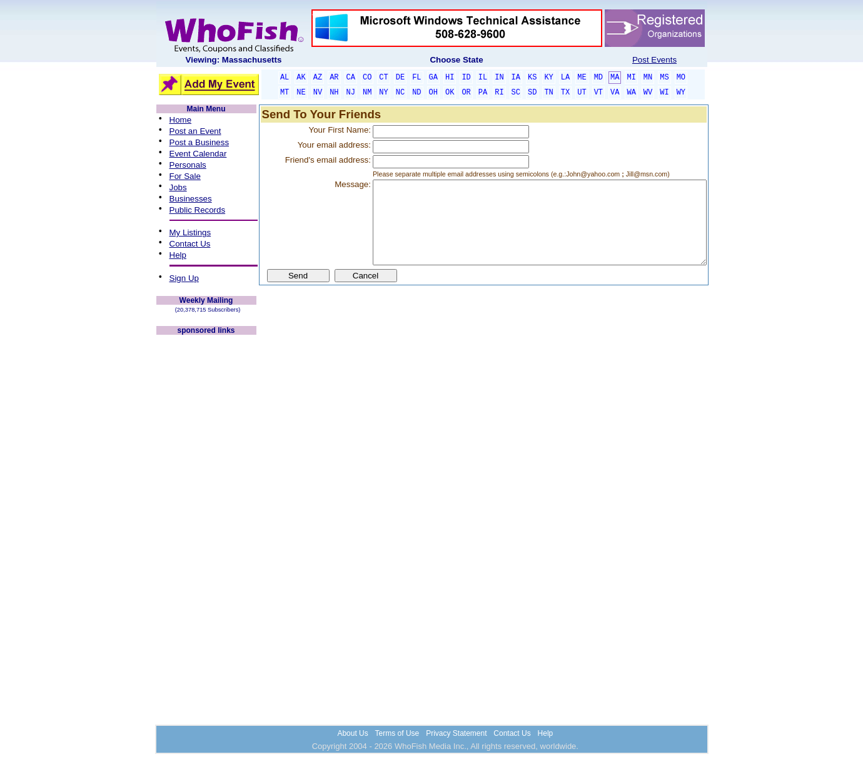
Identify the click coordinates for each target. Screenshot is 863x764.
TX (565, 92)
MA (614, 77)
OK (449, 92)
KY (548, 77)
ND (416, 92)
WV (647, 92)
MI (631, 77)
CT (383, 77)
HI (449, 77)
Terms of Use (397, 733)
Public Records (197, 210)
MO (681, 77)
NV (317, 92)
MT (284, 92)
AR (334, 77)
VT (598, 92)
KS (532, 77)
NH (334, 92)
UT (581, 92)
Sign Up (184, 278)
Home (180, 120)
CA (350, 77)
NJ (350, 92)
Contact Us (190, 243)
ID (466, 77)
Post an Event (195, 131)
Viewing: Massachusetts (234, 59)
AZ (317, 77)
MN (647, 77)
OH (433, 92)
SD (532, 92)
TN (548, 92)
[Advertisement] (206, 524)
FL (416, 77)
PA (482, 92)
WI (664, 92)
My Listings (190, 232)
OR (466, 92)
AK (300, 77)
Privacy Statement (456, 733)
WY (681, 92)
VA (614, 92)
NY (383, 92)
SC (516, 92)
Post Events (654, 59)
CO (367, 77)
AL (284, 77)
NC (400, 92)
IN (499, 77)
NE (300, 92)
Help (177, 255)
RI (499, 92)
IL (482, 77)
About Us (352, 733)
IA (516, 77)
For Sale (185, 176)
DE (400, 77)
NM (367, 92)
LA (565, 77)
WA (631, 92)
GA (433, 77)
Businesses (190, 198)
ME (581, 77)
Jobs (178, 187)
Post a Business (199, 142)
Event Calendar (198, 153)
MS (664, 77)
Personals (187, 165)
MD (598, 77)
